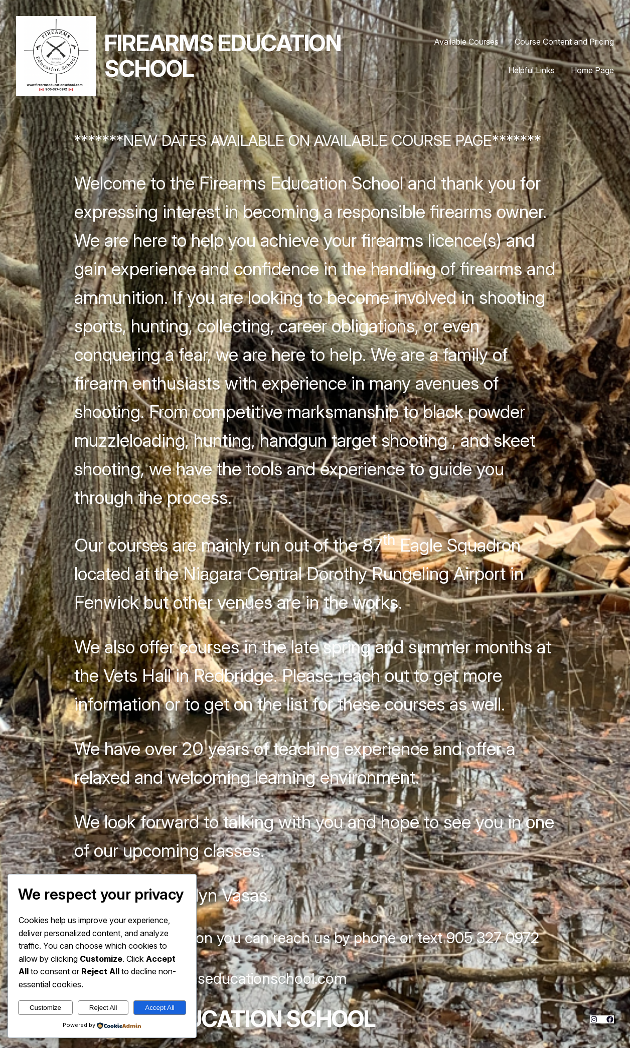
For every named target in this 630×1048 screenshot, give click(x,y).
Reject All (103, 1007)
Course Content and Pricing (564, 42)
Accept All (160, 1007)
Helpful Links (531, 70)
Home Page (592, 70)
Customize (45, 1007)
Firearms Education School (222, 56)
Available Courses (466, 42)
